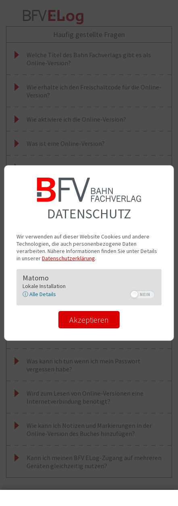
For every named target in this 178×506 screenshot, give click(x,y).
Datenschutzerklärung (68, 258)
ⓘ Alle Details (39, 294)
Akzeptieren (89, 320)
